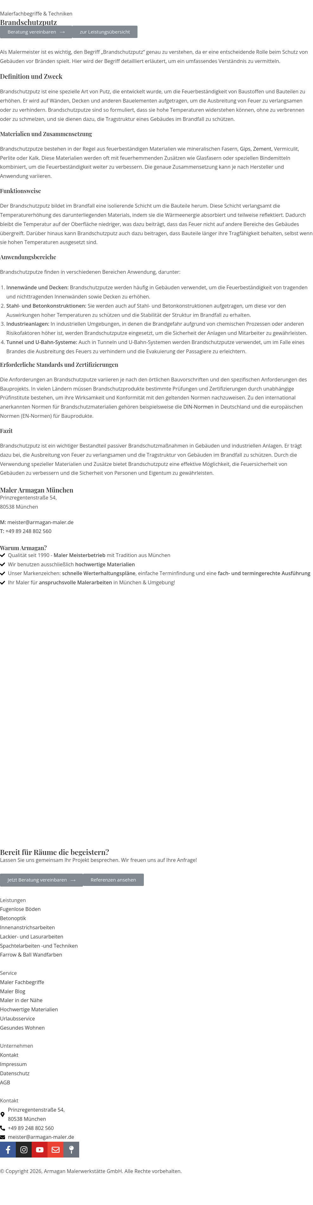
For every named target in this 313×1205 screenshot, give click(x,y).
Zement (262, 148)
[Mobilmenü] (276, 14)
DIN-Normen (198, 406)
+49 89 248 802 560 (29, 531)
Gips (245, 148)
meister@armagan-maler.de (40, 522)
